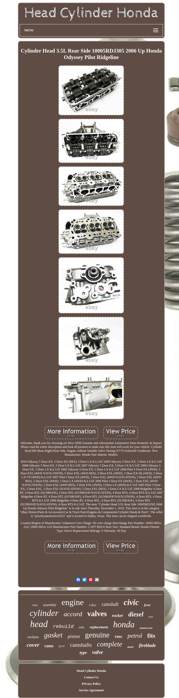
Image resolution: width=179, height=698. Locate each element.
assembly (49, 605)
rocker (117, 615)
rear (35, 605)
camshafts (81, 645)
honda (124, 624)
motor (130, 646)
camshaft (110, 604)
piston (74, 636)
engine (73, 602)
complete (109, 644)
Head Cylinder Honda (91, 671)
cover (33, 645)
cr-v (62, 646)
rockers (33, 637)
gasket (53, 635)
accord (73, 614)
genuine (97, 634)
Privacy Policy (91, 684)
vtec (118, 636)
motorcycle (146, 627)
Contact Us (91, 677)
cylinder (44, 613)
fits (151, 635)
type (83, 652)
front (147, 605)
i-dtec (93, 605)
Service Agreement (91, 690)
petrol (134, 635)
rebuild (63, 626)
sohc (81, 627)
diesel (135, 614)
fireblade (147, 645)
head (39, 624)
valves (97, 613)
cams (49, 646)
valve (97, 652)
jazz (151, 616)
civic (131, 602)
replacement (99, 627)
